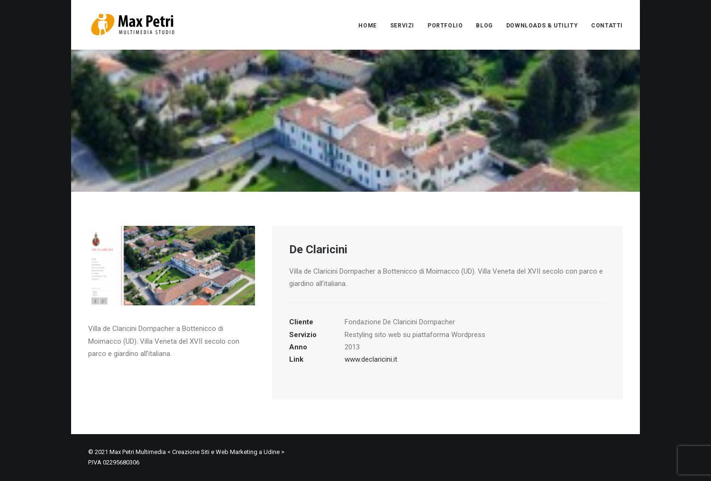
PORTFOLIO (445, 25)
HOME (367, 25)
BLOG (484, 25)
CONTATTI (607, 25)
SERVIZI (402, 25)
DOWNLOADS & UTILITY (542, 25)
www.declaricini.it (371, 359)
